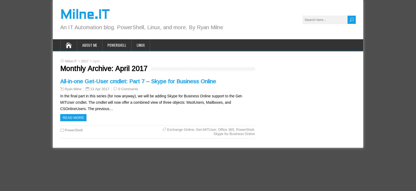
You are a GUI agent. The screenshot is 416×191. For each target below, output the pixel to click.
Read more (73, 118)
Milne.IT (84, 15)
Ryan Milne (73, 89)
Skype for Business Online (234, 134)
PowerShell (116, 45)
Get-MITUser (206, 130)
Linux (141, 45)
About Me (89, 45)
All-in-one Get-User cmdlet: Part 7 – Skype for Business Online (138, 81)
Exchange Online (180, 130)
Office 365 (226, 130)
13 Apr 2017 (99, 89)
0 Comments (128, 89)
